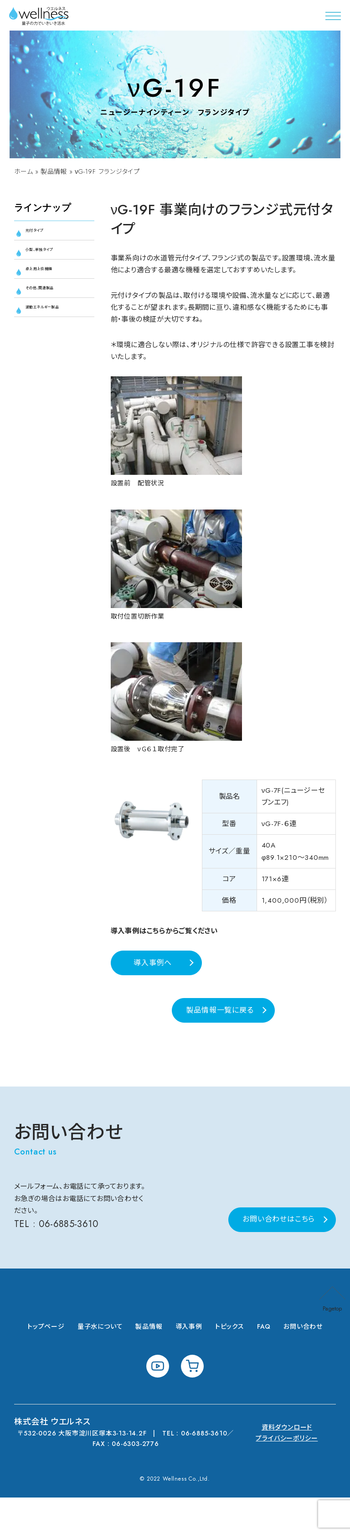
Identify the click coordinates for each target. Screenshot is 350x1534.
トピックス (229, 1363)
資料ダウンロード (287, 1463)
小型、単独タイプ (53, 258)
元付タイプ (44, 234)
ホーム (23, 172)
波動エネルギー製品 (55, 336)
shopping (192, 1402)
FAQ (264, 1363)
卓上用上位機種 (52, 283)
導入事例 (188, 1363)
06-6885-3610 (70, 1260)
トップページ (46, 1363)
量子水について (100, 1363)
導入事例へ (153, 985)
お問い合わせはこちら (278, 1255)
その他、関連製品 (54, 307)
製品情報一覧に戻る (219, 1032)
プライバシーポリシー (287, 1474)
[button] (333, 16)
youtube (157, 1402)
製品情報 (54, 172)
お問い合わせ (303, 1363)
